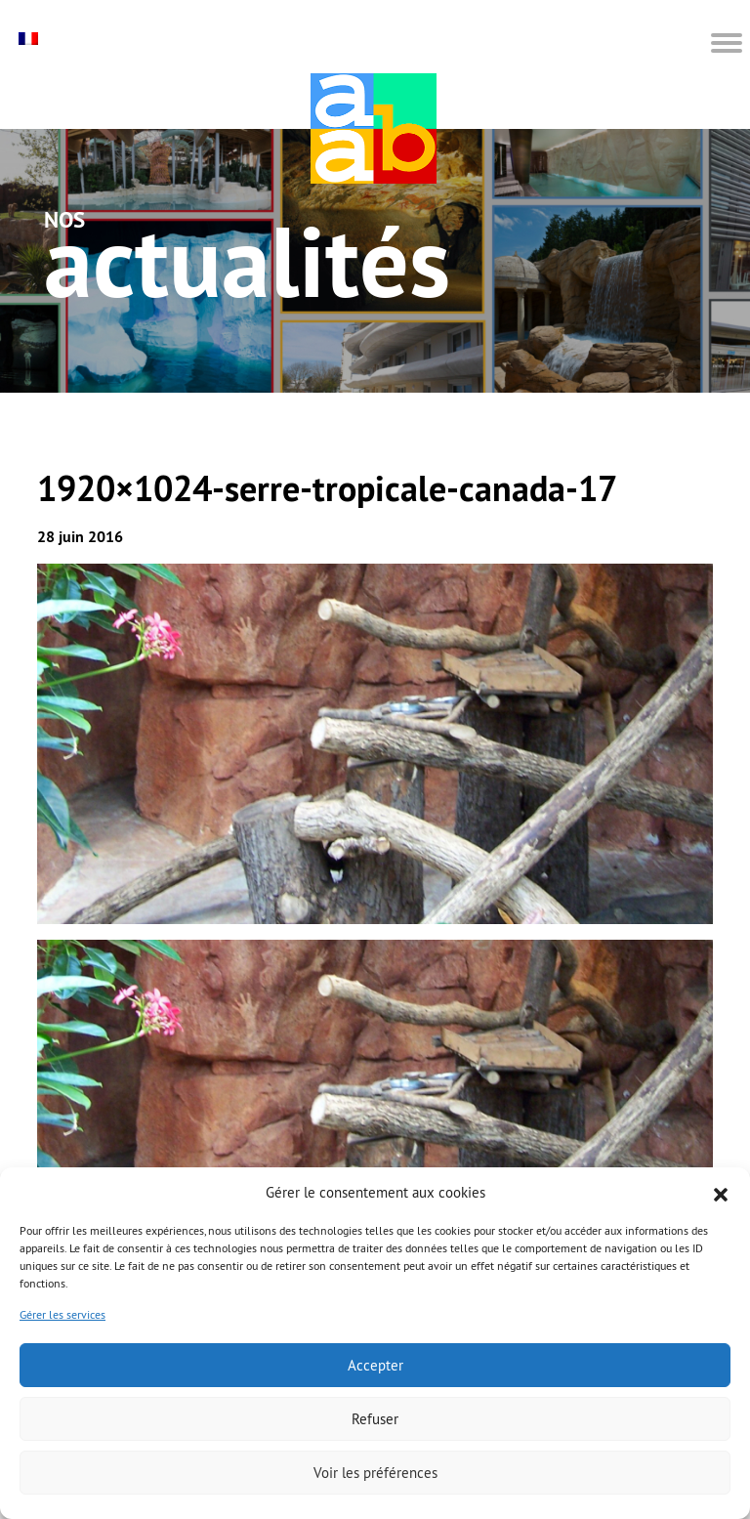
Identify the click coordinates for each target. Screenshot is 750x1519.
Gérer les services (62, 1314)
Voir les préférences (375, 1472)
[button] (720, 1193)
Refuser (375, 1419)
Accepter (375, 1365)
